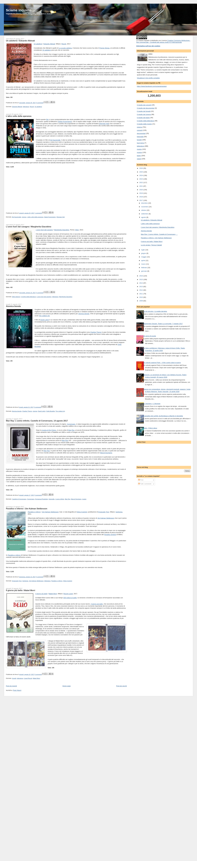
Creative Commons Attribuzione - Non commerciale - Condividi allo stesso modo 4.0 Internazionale (163, 41)
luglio (143, 250)
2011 (141, 294)
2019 (141, 193)
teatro (139, 156)
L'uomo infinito (59, 499)
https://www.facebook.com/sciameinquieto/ (152, 86)
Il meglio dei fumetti (144, 111)
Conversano (71, 424)
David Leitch (44, 320)
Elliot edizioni (16, 296)
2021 (141, 186)
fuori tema (140, 143)
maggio (144, 257)
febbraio (144, 267)
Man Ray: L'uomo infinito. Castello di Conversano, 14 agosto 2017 (37, 421)
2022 (141, 182)
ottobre (144, 210)
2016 (141, 276)
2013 (141, 286)
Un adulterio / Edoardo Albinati (20, 41)
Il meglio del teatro (143, 118)
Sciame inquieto (18, 10)
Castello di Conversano (19, 499)
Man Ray (71, 430)
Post (140, 480)
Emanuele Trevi (103, 512)
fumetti (14, 678)
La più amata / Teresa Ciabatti (151, 245)
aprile (143, 260)
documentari (141, 133)
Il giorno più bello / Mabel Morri (20, 590)
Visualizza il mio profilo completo (148, 78)
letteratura (26, 106)
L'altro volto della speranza (18, 116)
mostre (84, 499)
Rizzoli (63, 44)
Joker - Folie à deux (150, 428)
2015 (141, 279)
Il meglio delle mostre (144, 124)
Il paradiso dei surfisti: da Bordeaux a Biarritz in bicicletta (163, 416)
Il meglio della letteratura (28, 296)
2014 (141, 283)
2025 (141, 172)
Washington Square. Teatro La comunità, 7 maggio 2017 (163, 324)
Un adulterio (38, 44)
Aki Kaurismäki (55, 140)
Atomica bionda (13, 306)
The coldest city (44, 316)
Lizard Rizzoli (28, 678)
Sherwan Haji (104, 123)
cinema (24, 217)
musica (139, 152)
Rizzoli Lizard (68, 594)
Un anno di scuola (149, 336)
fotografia (51, 499)
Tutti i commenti (144, 484)
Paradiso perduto (110, 534)
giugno (143, 253)
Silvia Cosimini (82, 512)
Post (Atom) (17, 690)
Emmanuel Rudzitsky (41, 499)
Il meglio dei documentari (146, 108)
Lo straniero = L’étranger (151, 404)
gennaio (144, 271)
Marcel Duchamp (106, 453)
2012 (141, 290)
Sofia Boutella (50, 411)
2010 (141, 297)
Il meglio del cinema (144, 114)
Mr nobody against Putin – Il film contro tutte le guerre (162, 363)
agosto (143, 217)
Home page (66, 686)
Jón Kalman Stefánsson (50, 512)
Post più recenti (11, 686)
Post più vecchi (121, 686)
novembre (145, 207)
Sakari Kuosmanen (65, 121)
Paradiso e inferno (34, 512)
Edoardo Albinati (49, 44)
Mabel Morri (53, 594)
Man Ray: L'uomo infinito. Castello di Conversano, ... (159, 234)
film (47, 119)
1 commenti (38, 213)
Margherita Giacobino (61, 230)
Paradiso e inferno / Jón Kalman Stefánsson (26, 508)
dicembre (144, 203)
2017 (141, 200)
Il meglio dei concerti (144, 105)
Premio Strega (104, 48)
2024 (141, 175)
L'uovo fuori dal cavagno (44, 296)
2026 (141, 168)
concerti (140, 130)
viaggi (139, 159)
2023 (141, 179)
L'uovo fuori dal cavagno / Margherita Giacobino (28, 227)
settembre (145, 214)
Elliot (77, 230)
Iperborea (119, 512)
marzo (143, 264)
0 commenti (39, 102)
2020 (141, 190)
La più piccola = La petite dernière (155, 311)
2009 (141, 301)
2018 (141, 197)
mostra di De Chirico (49, 430)
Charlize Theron (95, 332)
